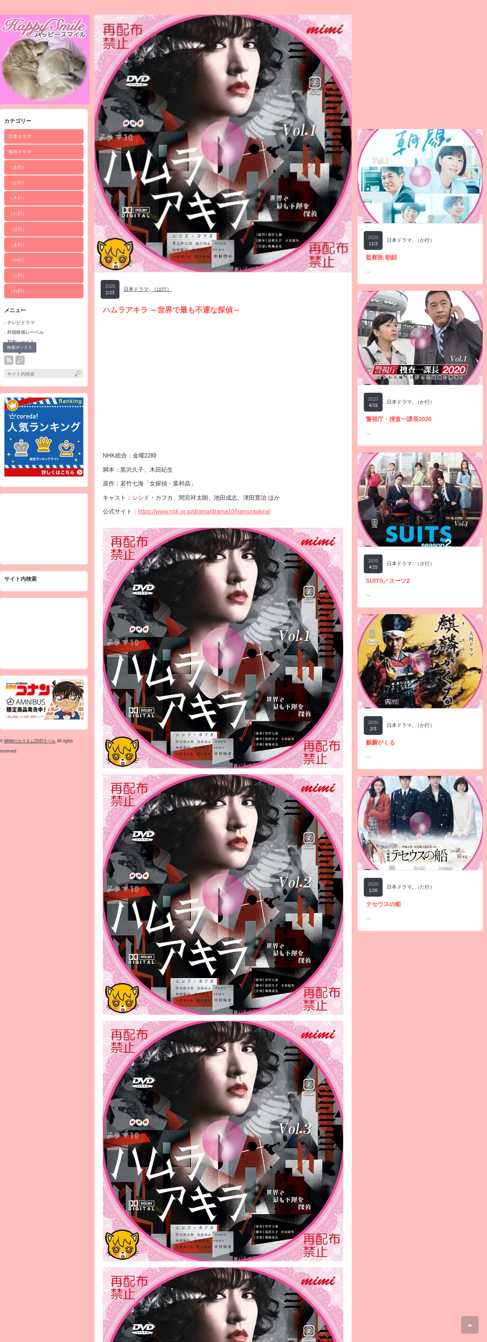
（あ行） (17, 167)
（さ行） (17, 198)
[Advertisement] (44, 529)
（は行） (17, 228)
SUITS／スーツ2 (388, 580)
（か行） (17, 182)
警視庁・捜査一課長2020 (398, 419)
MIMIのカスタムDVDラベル (30, 741)
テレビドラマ (21, 322)
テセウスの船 (383, 904)
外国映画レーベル (25, 332)
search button (20, 360)
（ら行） (17, 275)
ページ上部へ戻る (470, 1325)
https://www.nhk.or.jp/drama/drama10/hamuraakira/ (204, 511)
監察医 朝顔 (381, 257)
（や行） (17, 259)
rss (8, 360)
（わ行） (17, 290)
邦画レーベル (21, 341)
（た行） (17, 213)
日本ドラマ (19, 136)
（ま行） (17, 244)
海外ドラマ (19, 151)
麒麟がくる (380, 742)
